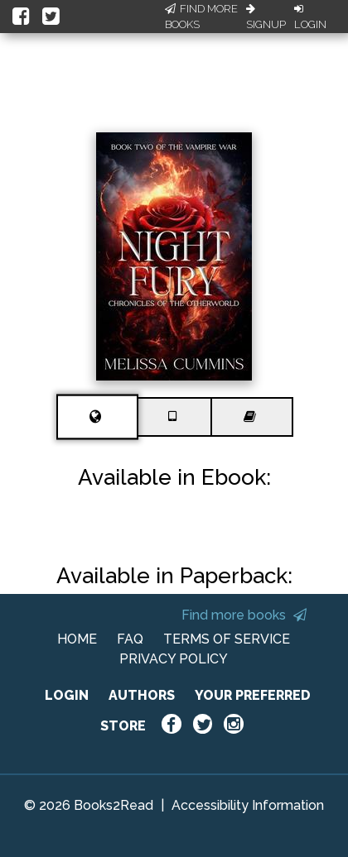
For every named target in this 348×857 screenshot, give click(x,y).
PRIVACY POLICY (173, 659)
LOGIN (67, 695)
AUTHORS (142, 695)
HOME (77, 639)
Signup (266, 17)
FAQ (130, 639)
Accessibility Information (248, 805)
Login (310, 17)
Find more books (244, 615)
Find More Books (201, 16)
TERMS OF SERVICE (226, 639)
